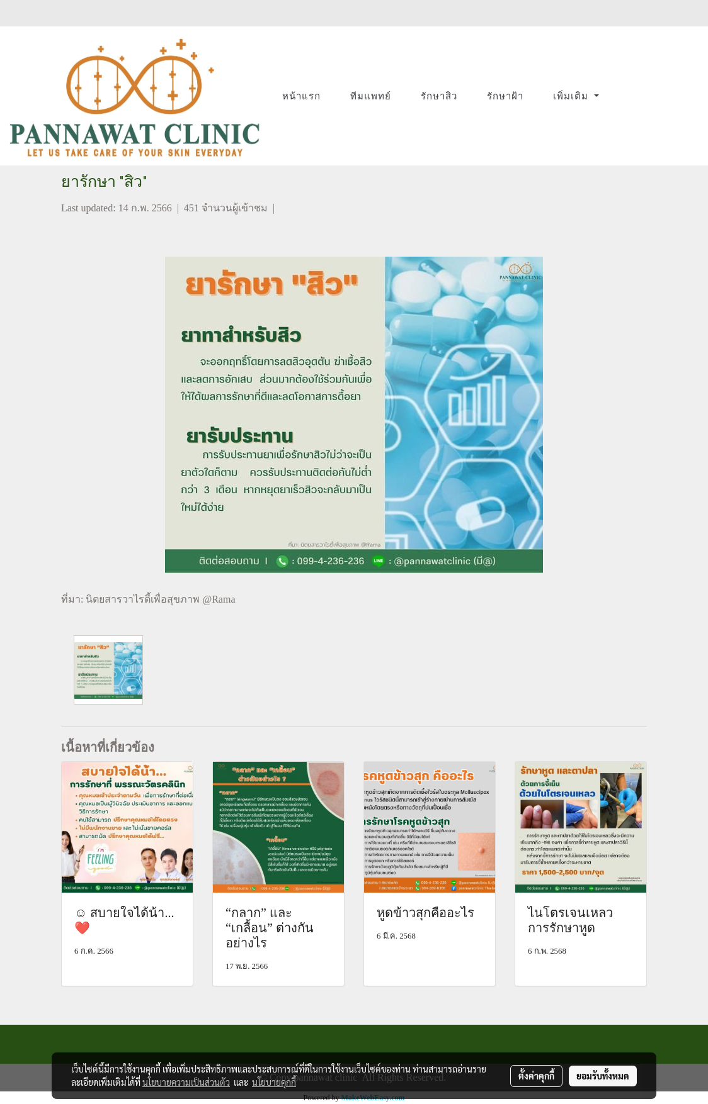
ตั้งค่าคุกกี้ (536, 1075)
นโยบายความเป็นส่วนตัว (186, 1082)
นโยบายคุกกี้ (274, 1082)
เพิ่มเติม (572, 96)
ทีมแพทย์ (370, 96)
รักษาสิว (439, 96)
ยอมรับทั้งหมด (602, 1075)
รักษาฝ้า (505, 96)
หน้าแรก (301, 96)
